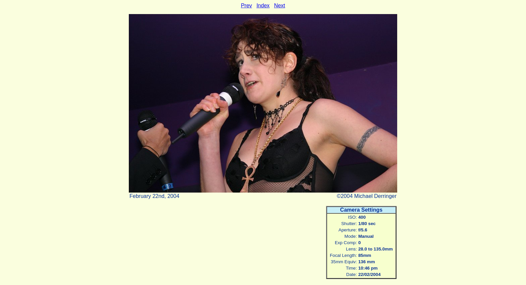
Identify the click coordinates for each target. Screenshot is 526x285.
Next (279, 5)
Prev (246, 5)
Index (262, 5)
